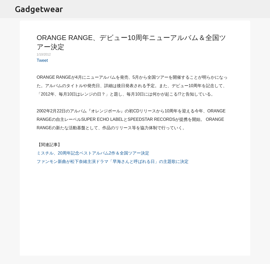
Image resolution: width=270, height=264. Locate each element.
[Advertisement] (135, 207)
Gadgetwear (39, 9)
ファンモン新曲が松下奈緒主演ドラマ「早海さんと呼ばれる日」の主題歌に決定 (113, 161)
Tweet (42, 60)
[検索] (262, 9)
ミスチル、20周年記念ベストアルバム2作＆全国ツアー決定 (93, 153)
